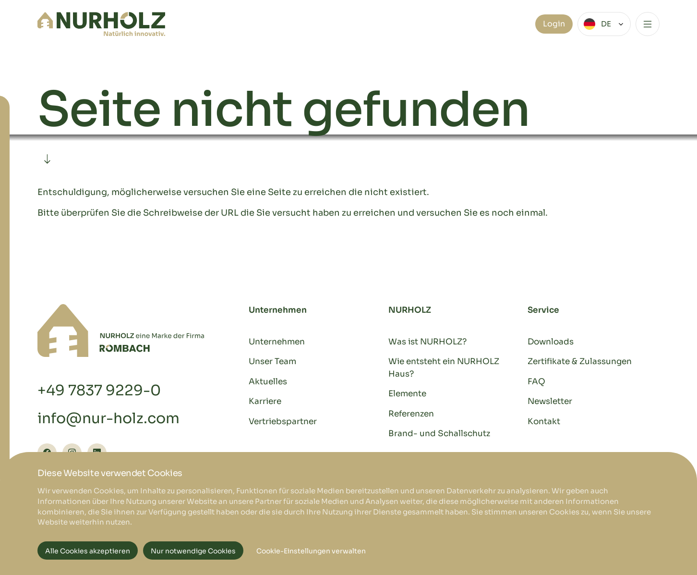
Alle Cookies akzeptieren (87, 551)
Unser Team (272, 361)
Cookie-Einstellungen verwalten (311, 551)
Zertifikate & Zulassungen (580, 361)
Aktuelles (268, 382)
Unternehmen (277, 342)
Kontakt (544, 421)
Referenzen (411, 414)
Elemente (407, 394)
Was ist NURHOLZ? (427, 342)
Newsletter (550, 401)
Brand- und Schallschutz (439, 433)
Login (554, 24)
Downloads (551, 342)
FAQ (536, 382)
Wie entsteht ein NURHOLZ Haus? (443, 367)
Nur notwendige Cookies (193, 551)
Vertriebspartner (283, 421)
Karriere (265, 401)
